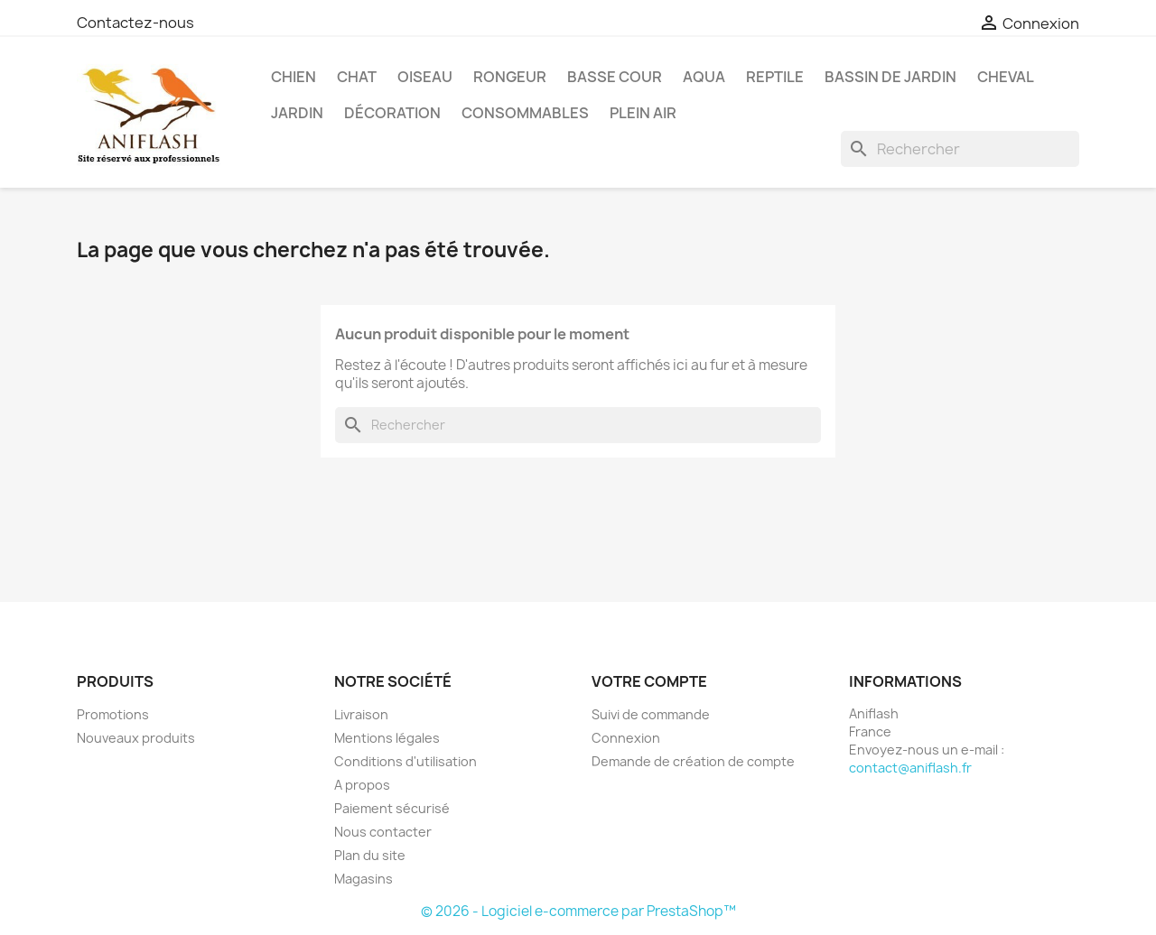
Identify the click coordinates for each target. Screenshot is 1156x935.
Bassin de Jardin (890, 77)
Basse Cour (614, 77)
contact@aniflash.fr (910, 767)
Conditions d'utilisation (405, 761)
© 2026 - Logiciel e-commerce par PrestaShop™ (578, 911)
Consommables (525, 113)
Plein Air (643, 113)
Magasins (363, 878)
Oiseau (424, 77)
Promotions (113, 714)
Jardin (297, 113)
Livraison (361, 714)
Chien (293, 77)
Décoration (392, 113)
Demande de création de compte (693, 761)
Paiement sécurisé (392, 808)
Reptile (775, 77)
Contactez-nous (135, 22)
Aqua (704, 77)
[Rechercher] (960, 149)
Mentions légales (387, 737)
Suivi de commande (651, 714)
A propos (362, 784)
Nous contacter (383, 831)
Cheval (1005, 77)
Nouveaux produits (136, 737)
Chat (357, 77)
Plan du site (370, 855)
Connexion (626, 737)
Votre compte (649, 681)
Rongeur (509, 77)
